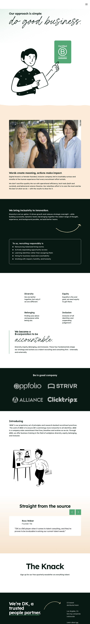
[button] (72, 512)
